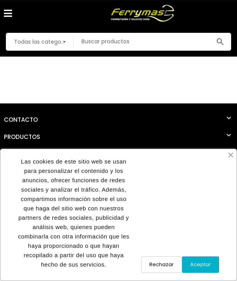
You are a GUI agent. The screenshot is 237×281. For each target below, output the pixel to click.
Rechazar (161, 264)
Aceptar (200, 264)
